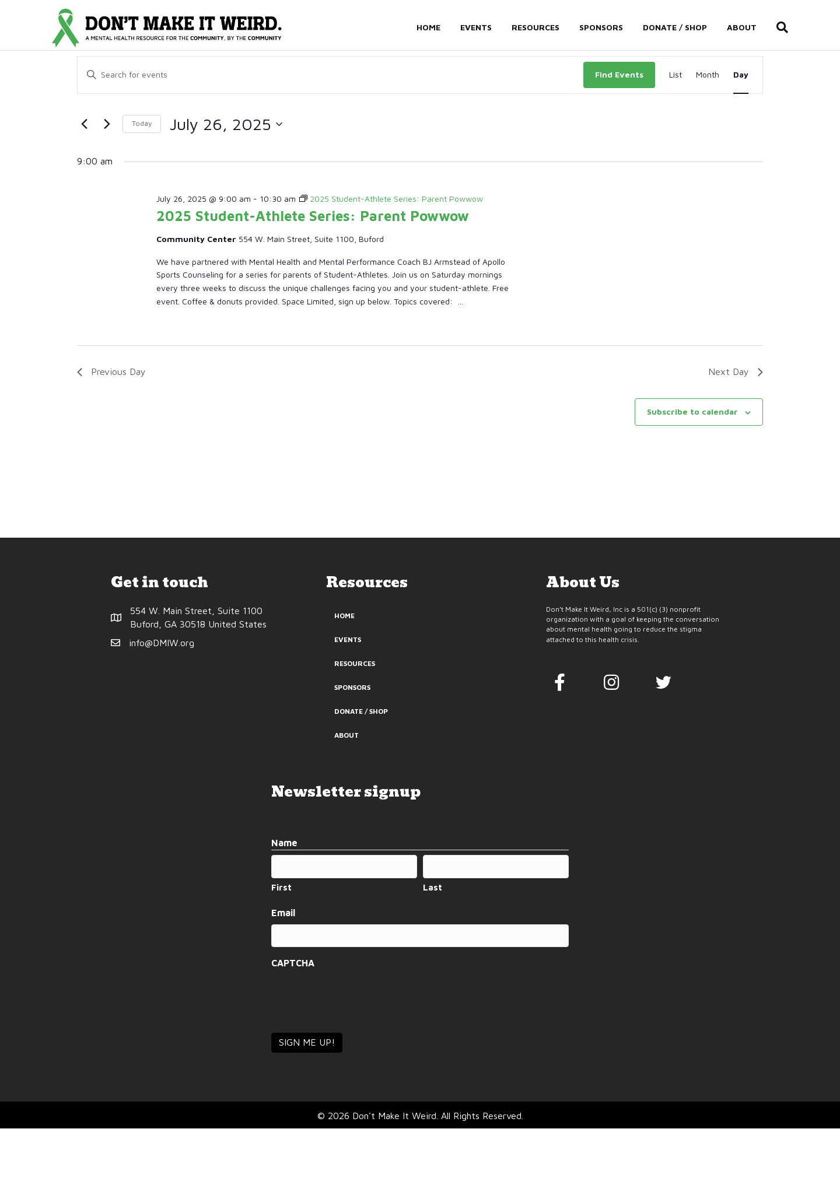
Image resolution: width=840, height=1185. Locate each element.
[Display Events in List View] (675, 131)
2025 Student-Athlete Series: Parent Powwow (312, 272)
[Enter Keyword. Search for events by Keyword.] (330, 131)
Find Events (619, 131)
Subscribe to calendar (692, 468)
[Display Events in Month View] (707, 131)
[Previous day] (84, 180)
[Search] (787, 28)
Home (438, 28)
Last (432, 944)
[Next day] (107, 180)
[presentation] (360, 1054)
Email (283, 968)
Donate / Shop (685, 28)
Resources (545, 28)
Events (486, 28)
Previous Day (111, 428)
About (751, 28)
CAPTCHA (292, 1019)
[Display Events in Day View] (740, 131)
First (281, 944)
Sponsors (611, 28)
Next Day (735, 428)
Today (142, 180)
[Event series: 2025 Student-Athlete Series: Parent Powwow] (391, 255)
